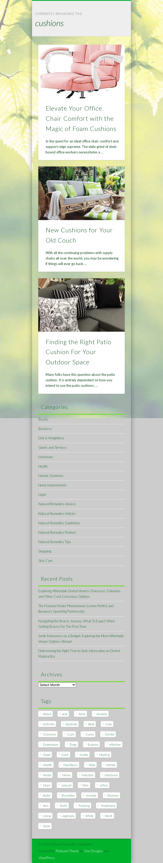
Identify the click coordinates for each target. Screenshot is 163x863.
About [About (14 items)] (47, 714)
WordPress (47, 858)
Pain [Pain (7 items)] (86, 785)
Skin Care (45, 561)
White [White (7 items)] (89, 816)
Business (45, 429)
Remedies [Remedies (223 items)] (68, 795)
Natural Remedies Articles (57, 513)
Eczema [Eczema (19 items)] (93, 744)
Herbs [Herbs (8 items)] (47, 775)
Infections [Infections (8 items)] (111, 775)
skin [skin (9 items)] (45, 806)
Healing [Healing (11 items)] (104, 755)
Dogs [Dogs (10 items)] (73, 744)
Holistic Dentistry (50, 476)
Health (43, 466)
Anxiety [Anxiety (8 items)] (102, 714)
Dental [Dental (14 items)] (109, 734)
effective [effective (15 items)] (115, 744)
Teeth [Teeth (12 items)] (63, 806)
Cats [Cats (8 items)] (108, 724)
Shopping (44, 551)
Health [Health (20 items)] (47, 765)
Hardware (45, 457)
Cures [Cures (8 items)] (89, 734)
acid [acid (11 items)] (64, 714)
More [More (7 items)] (46, 785)
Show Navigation (112, 47)
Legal (42, 494)
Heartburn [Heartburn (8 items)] (70, 765)
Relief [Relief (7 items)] (47, 795)
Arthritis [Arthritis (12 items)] (48, 724)
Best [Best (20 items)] (91, 724)
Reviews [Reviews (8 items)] (113, 795)
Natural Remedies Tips (54, 542)
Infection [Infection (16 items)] (87, 775)
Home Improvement (52, 485)
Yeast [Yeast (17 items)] (46, 826)
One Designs (93, 851)
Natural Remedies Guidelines (59, 523)
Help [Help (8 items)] (92, 765)
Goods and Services (52, 447)
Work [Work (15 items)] (108, 816)
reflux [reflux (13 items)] (104, 785)
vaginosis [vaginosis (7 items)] (68, 816)
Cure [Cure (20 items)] (70, 734)
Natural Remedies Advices (57, 504)
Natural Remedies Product (57, 532)
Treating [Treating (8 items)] (84, 806)
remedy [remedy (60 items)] (91, 795)
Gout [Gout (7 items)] (64, 755)
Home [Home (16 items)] (66, 775)
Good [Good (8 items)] (46, 755)
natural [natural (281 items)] (66, 785)
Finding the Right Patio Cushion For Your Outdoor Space (78, 352)
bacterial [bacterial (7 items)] (71, 724)
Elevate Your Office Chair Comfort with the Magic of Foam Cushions (81, 118)
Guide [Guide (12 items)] (84, 755)
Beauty (43, 419)
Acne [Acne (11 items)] (82, 714)
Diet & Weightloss (51, 438)
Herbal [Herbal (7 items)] (110, 765)
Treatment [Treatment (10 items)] (108, 806)
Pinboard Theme (67, 851)
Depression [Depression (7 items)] (50, 744)
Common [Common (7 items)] (49, 734)
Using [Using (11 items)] (47, 816)
